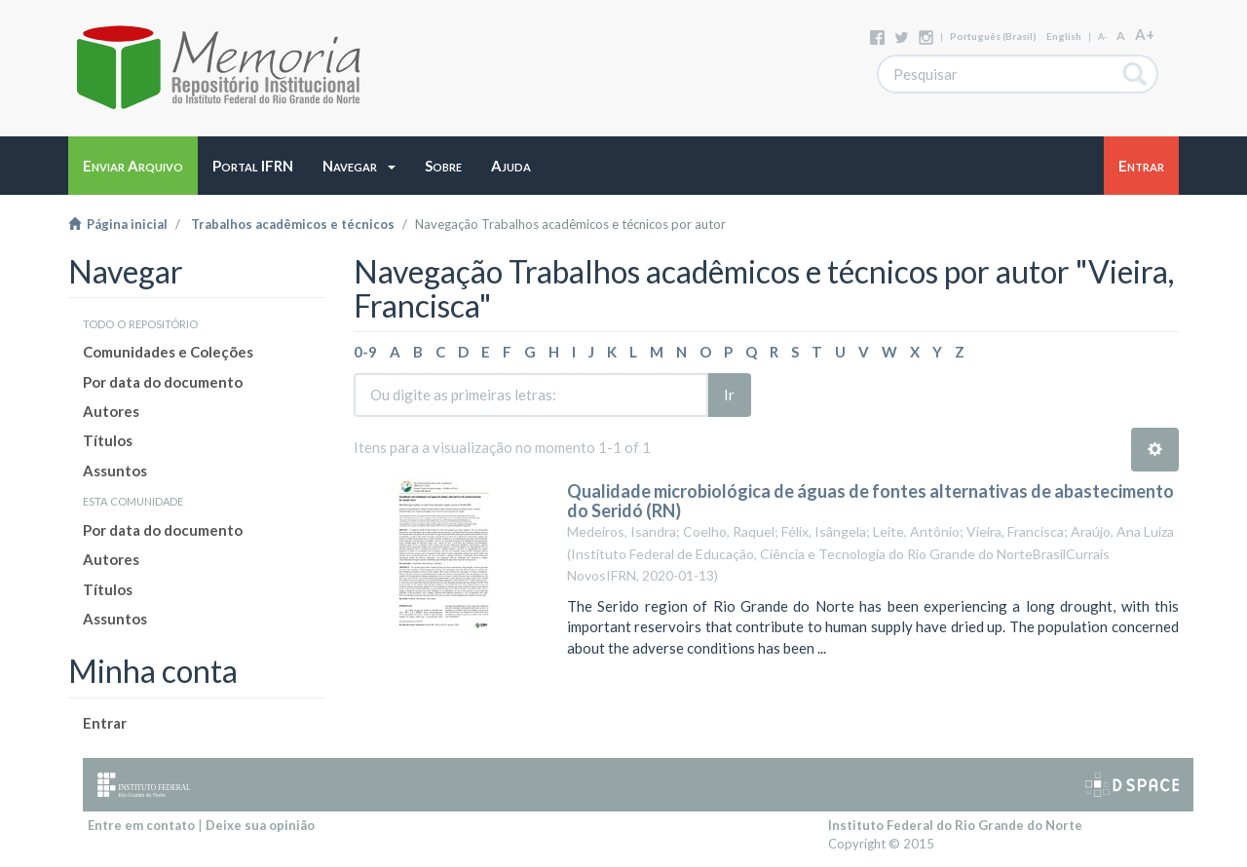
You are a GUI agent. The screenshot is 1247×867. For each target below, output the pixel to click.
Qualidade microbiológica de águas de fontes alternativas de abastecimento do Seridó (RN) (870, 500)
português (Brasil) (993, 36)
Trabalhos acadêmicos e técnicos (293, 224)
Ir (729, 394)
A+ (1144, 34)
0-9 (365, 351)
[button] (359, 165)
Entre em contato (141, 825)
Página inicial (118, 224)
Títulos (107, 440)
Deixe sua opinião (260, 825)
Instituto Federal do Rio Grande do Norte (955, 825)
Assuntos (115, 470)
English (1063, 36)
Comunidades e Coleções (168, 351)
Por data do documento (163, 382)
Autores (111, 411)
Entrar (105, 723)
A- (1102, 36)
